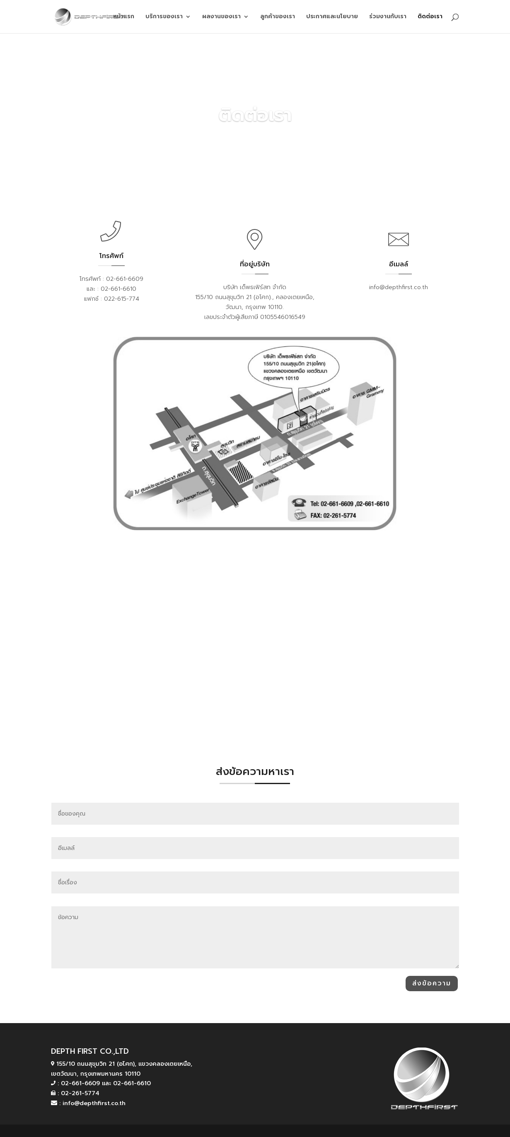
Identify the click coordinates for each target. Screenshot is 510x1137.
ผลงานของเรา (221, 17)
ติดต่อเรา (430, 17)
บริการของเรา (164, 17)
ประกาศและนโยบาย (332, 17)
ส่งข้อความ (431, 983)
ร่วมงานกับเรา (387, 17)
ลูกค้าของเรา (277, 17)
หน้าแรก (123, 17)
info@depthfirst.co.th (398, 287)
